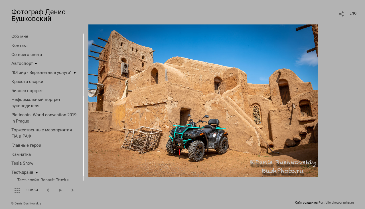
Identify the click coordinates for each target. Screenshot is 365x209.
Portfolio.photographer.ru (336, 202)
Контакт (19, 45)
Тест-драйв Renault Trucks (43, 180)
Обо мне (19, 36)
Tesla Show (22, 163)
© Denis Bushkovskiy (26, 203)
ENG (353, 13)
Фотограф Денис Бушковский (38, 15)
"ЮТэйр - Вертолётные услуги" (41, 72)
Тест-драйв (22, 172)
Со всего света (26, 54)
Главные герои (26, 145)
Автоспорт (22, 63)
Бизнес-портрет (27, 90)
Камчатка (21, 154)
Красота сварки (27, 81)
